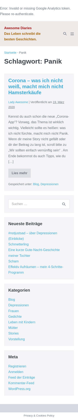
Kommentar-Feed (21, 383)
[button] (65, 33)
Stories (13, 333)
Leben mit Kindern (21, 322)
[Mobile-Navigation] (72, 33)
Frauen (13, 311)
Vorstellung (16, 339)
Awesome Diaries (18, 28)
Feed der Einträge (21, 377)
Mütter (13, 328)
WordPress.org (19, 389)
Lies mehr (21, 174)
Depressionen (49, 184)
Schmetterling (18, 244)
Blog (36, 184)
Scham (13, 261)
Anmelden (15, 372)
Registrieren (17, 366)
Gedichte (15, 316)
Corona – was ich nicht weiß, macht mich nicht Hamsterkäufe (35, 86)
